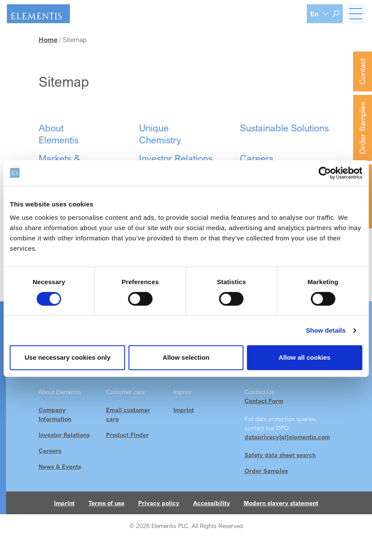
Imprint (183, 409)
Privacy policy (158, 503)
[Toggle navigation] (355, 13)
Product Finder (127, 434)
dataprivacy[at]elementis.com (287, 436)
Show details (326, 330)
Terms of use (106, 503)
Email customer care (128, 414)
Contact (362, 71)
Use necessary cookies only (67, 357)
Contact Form (264, 400)
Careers (50, 450)
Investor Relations (64, 434)
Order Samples (362, 128)
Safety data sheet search (280, 454)
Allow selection (186, 357)
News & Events (60, 466)
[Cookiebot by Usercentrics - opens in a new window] (324, 173)
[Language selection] (319, 14)
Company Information (55, 414)
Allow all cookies (304, 357)
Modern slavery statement (281, 503)
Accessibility (211, 503)
